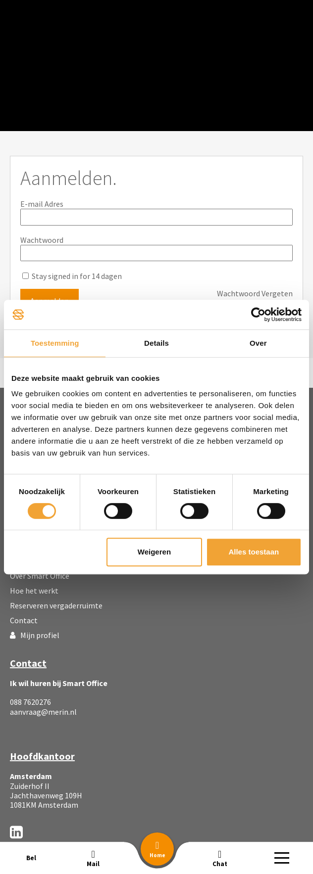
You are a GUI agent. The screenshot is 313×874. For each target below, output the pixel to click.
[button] (157, 849)
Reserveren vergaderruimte (56, 605)
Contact (24, 620)
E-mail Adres (41, 204)
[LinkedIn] (16, 832)
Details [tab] (156, 343)
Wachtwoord (41, 240)
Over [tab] (258, 343)
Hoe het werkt (34, 591)
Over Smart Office (39, 576)
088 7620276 (30, 702)
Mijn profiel (34, 635)
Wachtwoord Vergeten (255, 293)
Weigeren (154, 552)
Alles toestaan (253, 552)
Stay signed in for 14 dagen (72, 276)
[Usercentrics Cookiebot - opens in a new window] (258, 314)
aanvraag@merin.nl (43, 712)
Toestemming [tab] (55, 343)
